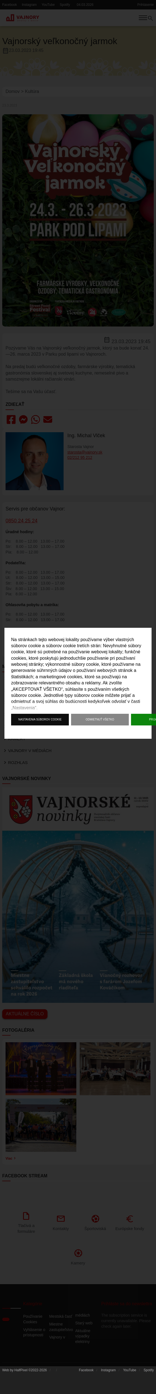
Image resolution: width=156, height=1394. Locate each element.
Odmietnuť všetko (100, 719)
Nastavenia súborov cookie (40, 719)
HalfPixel (20, 1375)
